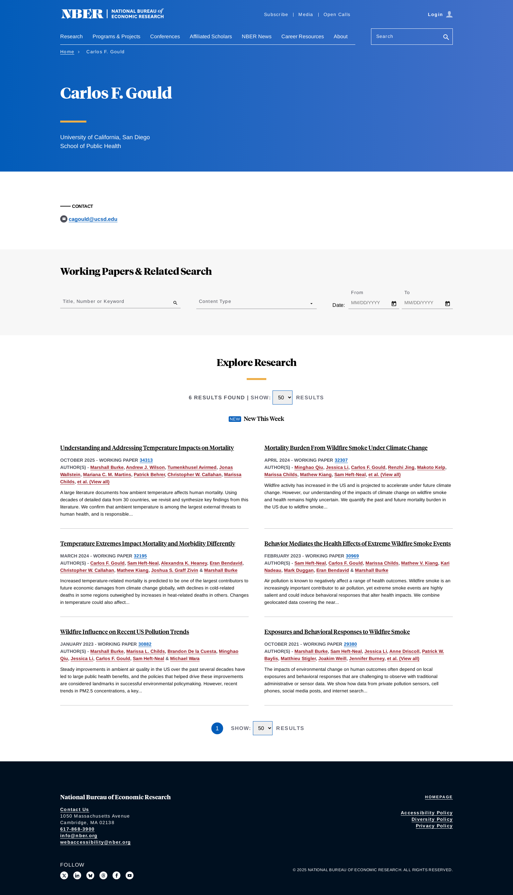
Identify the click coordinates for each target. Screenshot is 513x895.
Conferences (165, 36)
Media (305, 14)
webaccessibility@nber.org (95, 842)
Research (71, 36)
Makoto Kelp (431, 467)
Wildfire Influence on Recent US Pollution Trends (124, 631)
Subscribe (276, 14)
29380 (350, 644)
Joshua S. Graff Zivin (174, 570)
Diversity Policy (432, 819)
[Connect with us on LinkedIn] (77, 875)
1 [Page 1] (217, 728)
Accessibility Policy (427, 812)
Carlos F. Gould (368, 467)
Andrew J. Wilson (145, 467)
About (340, 36)
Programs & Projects (116, 36)
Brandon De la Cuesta (192, 651)
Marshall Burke (107, 467)
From (363, 292)
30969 (352, 555)
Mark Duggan (299, 570)
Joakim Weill (332, 658)
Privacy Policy (434, 825)
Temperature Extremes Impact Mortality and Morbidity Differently (147, 543)
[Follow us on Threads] (103, 875)
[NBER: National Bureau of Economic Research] (117, 17)
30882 (144, 644)
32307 (341, 460)
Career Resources (302, 36)
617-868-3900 (77, 829)
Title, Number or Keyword (93, 301)
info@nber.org (78, 835)
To (412, 292)
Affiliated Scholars (211, 36)
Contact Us (74, 809)
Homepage (439, 797)
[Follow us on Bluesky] (90, 875)
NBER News (257, 36)
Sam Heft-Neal (350, 474)
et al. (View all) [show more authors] (93, 481)
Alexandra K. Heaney (184, 563)
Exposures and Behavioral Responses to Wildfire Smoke (337, 631)
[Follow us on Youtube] (129, 875)
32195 (140, 555)
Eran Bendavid (226, 563)
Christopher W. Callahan (194, 474)
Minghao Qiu (308, 467)
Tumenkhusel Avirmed (192, 467)
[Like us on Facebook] (116, 875)
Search (384, 36)
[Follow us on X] (64, 875)
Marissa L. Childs (145, 651)
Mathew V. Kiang (419, 563)
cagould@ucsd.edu (93, 219)
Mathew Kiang (316, 474)
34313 (146, 460)
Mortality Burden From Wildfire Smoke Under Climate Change (346, 447)
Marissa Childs (280, 474)
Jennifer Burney (366, 658)
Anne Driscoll (404, 651)
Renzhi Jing (401, 467)
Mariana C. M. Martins (107, 474)
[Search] (446, 37)
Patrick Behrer (149, 474)
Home (67, 51)
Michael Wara (185, 658)
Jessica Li (337, 467)
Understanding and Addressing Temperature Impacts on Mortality (147, 447)
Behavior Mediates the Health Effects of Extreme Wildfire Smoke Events (357, 543)
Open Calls (337, 14)
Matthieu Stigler (298, 658)
